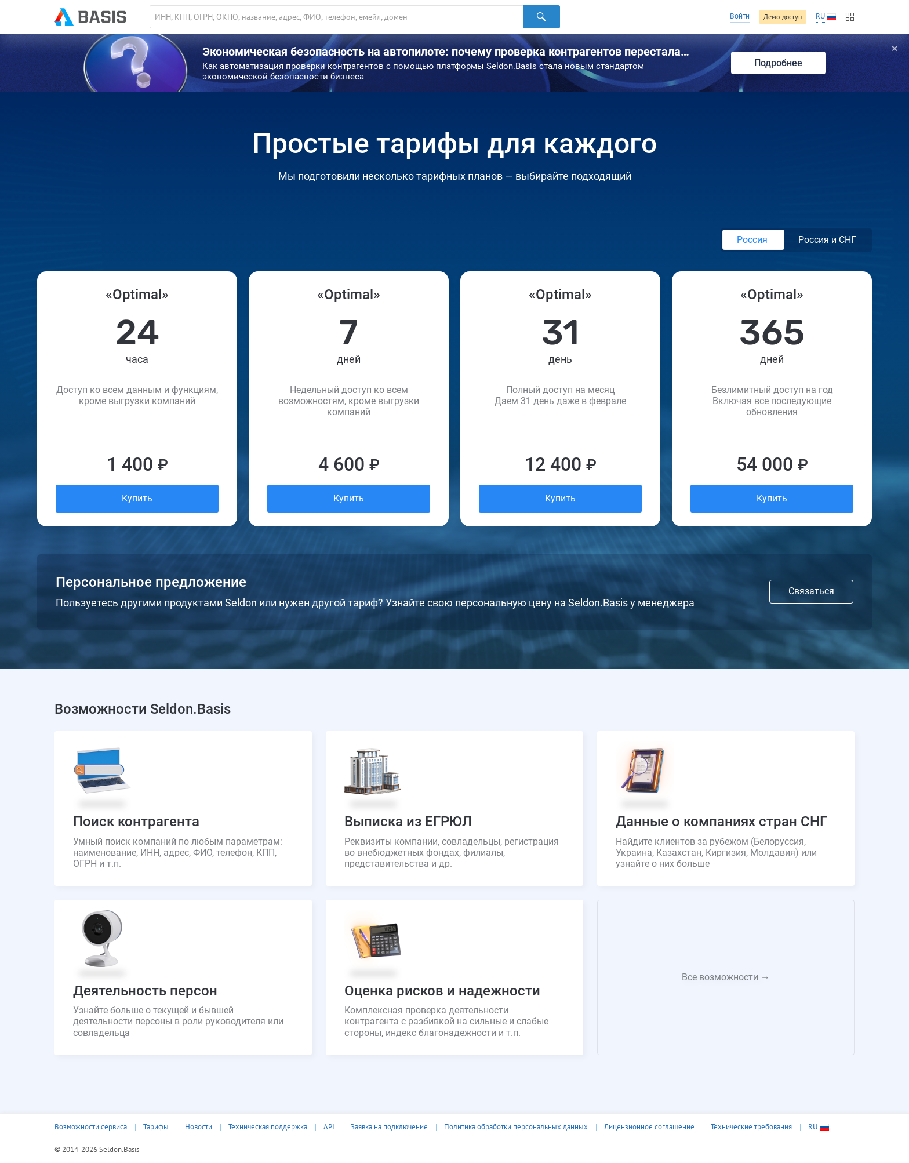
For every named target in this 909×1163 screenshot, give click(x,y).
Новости (198, 1127)
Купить (137, 498)
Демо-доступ (782, 16)
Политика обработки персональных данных (516, 1127)
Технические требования (751, 1127)
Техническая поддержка (267, 1127)
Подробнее (778, 62)
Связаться (811, 591)
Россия (753, 239)
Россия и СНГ (827, 239)
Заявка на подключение (389, 1127)
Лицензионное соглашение (649, 1127)
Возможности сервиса (90, 1127)
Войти (740, 16)
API (328, 1127)
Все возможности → (726, 977)
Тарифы (156, 1127)
